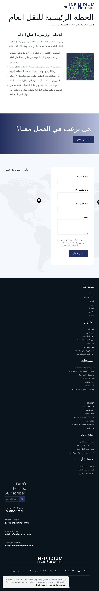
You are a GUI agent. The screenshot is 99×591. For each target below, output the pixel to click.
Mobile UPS (89, 382)
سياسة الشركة (89, 297)
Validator (90, 428)
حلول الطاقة (90, 343)
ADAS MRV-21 (88, 407)
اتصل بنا (91, 315)
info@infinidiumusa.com (18, 534)
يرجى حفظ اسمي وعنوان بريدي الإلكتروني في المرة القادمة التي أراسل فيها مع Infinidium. (73, 242)
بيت (52, 25)
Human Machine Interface (83, 425)
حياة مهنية (90, 312)
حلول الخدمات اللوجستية (85, 340)
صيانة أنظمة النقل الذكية (85, 449)
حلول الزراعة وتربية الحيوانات (84, 351)
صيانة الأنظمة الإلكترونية (85, 442)
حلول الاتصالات (89, 347)
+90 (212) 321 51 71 (14, 511)
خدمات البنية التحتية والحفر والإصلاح (81, 453)
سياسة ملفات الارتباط (49, 571)
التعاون (91, 301)
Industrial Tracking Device (83, 389)
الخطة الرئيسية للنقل (86, 466)
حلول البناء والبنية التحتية (85, 354)
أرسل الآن (78, 253)
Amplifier (90, 421)
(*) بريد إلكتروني (81, 190)
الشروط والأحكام (67, 571)
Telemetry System (86, 375)
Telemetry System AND (84, 368)
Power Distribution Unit (84, 417)
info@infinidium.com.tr (17, 523)
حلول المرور (90, 333)
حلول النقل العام (88, 336)
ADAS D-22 (89, 414)
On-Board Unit (88, 379)
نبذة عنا (91, 294)
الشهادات (91, 308)
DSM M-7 (90, 403)
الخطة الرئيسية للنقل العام (82, 25)
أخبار (92, 305)
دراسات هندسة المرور (86, 473)
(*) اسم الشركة (82, 203)
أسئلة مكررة (82, 571)
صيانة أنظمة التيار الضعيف (85, 445)
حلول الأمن (90, 329)
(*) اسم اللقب (82, 176)
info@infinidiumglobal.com (19, 545)
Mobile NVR (89, 386)
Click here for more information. (51, 585)
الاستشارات (63, 25)
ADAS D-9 (90, 410)
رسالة (85, 217)
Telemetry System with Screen (81, 371)
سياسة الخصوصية (30, 571)
